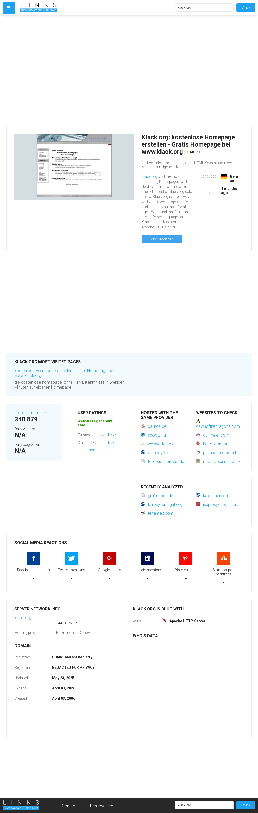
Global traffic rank (30, 412)
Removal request (105, 805)
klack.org (22, 617)
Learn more (87, 450)
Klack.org (149, 176)
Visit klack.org (162, 239)
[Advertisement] (52, 71)
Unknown (116, 435)
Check (245, 7)
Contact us (72, 805)
